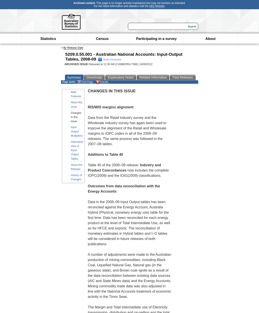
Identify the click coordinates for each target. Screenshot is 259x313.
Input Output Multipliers (77, 131)
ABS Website (156, 6)
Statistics (48, 39)
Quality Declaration (109, 59)
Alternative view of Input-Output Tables (77, 150)
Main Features (76, 94)
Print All (102, 81)
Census (102, 39)
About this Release (77, 167)
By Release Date (73, 47)
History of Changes (76, 177)
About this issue (77, 104)
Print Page (85, 81)
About (210, 39)
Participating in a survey (156, 39)
